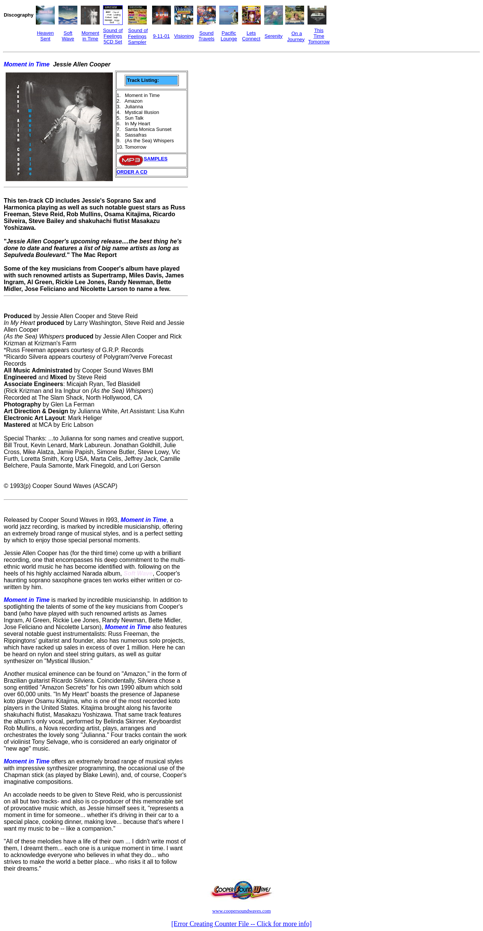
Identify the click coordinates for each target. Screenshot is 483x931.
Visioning (184, 36)
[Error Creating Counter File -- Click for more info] (241, 924)
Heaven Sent (45, 36)
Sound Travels (206, 36)
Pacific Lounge (229, 36)
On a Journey (296, 36)
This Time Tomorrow (318, 36)
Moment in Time (90, 36)
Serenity (274, 36)
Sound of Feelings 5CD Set (113, 36)
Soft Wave (68, 36)
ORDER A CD (132, 172)
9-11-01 (161, 36)
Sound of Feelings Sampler (138, 36)
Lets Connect (251, 36)
